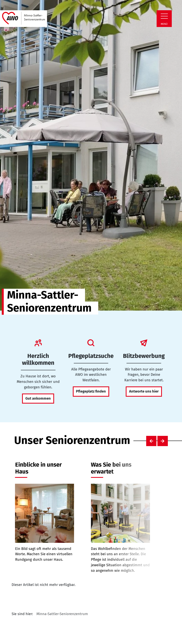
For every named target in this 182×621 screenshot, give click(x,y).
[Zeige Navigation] (164, 16)
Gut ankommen (38, 398)
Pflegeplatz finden (91, 391)
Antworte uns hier (144, 391)
